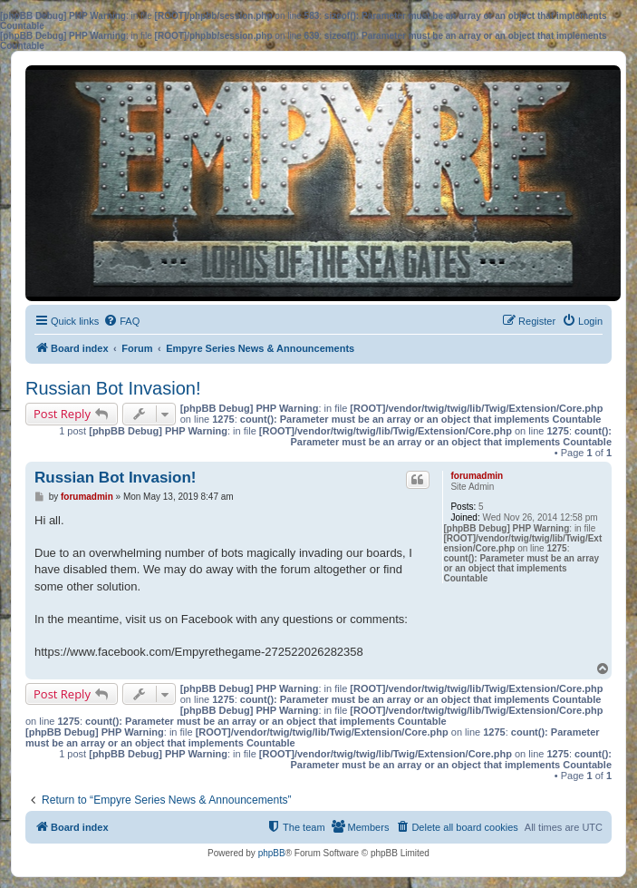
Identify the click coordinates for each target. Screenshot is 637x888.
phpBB (271, 853)
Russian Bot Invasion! (112, 388)
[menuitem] (121, 321)
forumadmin (476, 476)
